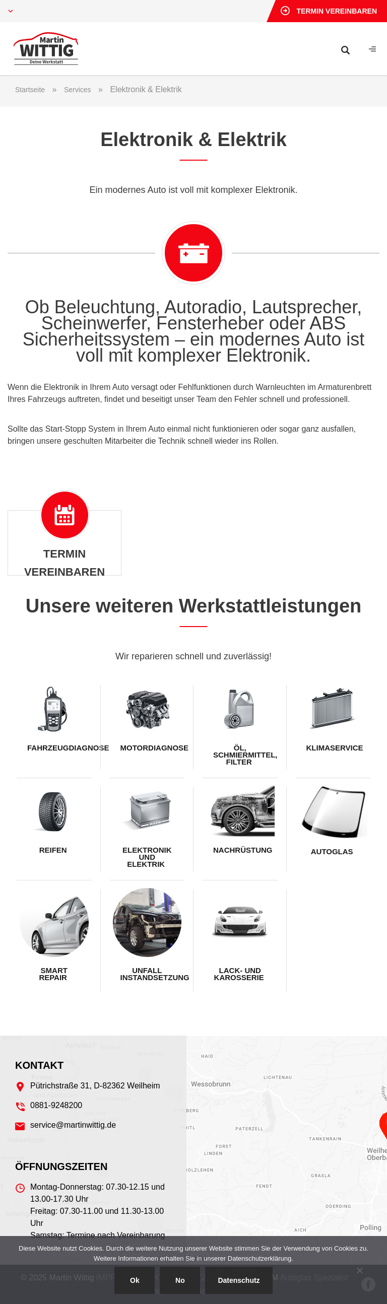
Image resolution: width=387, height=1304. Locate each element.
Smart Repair (54, 974)
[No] (359, 1270)
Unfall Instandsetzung (151, 974)
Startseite (30, 90)
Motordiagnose (151, 747)
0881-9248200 (56, 1105)
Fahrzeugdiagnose (58, 747)
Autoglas (333, 851)
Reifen (54, 850)
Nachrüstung (243, 850)
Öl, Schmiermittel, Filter (244, 754)
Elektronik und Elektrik (147, 857)
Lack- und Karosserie (240, 974)
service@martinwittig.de (73, 1125)
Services (77, 90)
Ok (135, 1280)
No (180, 1280)
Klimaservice (334, 747)
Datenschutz (239, 1280)
